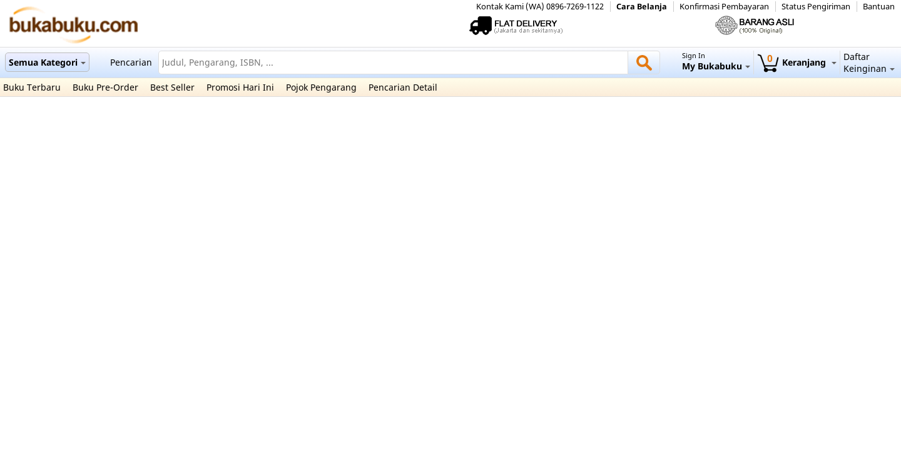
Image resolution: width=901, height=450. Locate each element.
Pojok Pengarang (321, 87)
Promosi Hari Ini (240, 87)
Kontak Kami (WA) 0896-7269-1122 (540, 6)
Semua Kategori (47, 62)
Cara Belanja (641, 6)
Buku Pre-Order (105, 87)
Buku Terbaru (32, 87)
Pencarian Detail (403, 87)
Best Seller (172, 87)
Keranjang (797, 62)
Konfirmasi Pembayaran (724, 6)
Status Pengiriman (815, 6)
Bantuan (879, 6)
